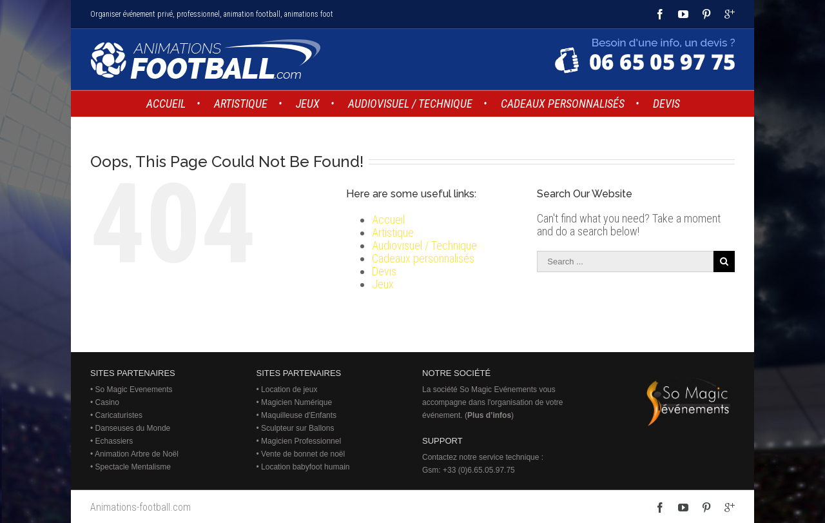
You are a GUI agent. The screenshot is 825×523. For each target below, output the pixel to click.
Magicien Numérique (296, 402)
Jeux (383, 284)
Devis (384, 271)
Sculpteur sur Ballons (297, 428)
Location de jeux (289, 389)
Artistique (393, 232)
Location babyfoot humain (305, 466)
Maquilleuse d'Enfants (298, 415)
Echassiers (114, 441)
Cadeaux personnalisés (423, 258)
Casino (107, 402)
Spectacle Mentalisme (133, 466)
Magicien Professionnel (301, 441)
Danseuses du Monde (133, 428)
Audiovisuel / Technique (424, 245)
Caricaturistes (118, 415)
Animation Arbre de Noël (137, 454)
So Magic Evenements (134, 389)
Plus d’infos (489, 415)
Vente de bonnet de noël (303, 454)
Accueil (388, 219)
